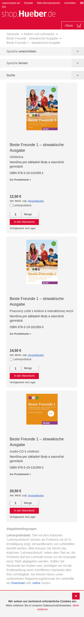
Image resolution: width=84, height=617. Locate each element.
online (36, 583)
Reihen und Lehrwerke (39, 34)
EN (4, 6)
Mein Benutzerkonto (48, 3)
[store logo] (28, 14)
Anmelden (70, 3)
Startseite (12, 34)
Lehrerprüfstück (22, 205)
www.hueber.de (11, 3)
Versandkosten (36, 201)
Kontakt (28, 3)
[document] (42, 605)
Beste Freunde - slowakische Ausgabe (32, 38)
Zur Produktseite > (20, 179)
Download (18, 583)
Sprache (21, 51)
